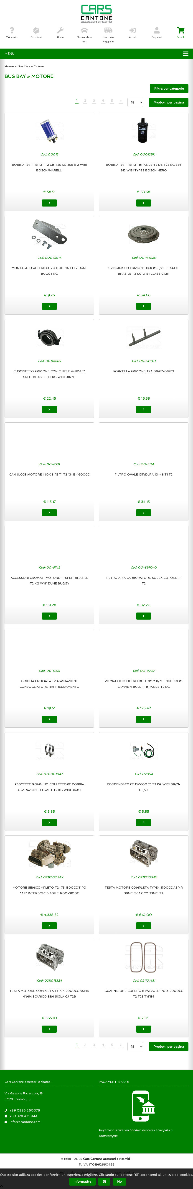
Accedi (132, 32)
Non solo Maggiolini (108, 35)
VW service (12, 32)
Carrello (181, 32)
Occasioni (36, 32)
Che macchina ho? (84, 35)
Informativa (82, 1181)
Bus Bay (24, 66)
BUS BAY (15, 76)
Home (9, 66)
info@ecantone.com (25, 1122)
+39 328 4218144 (24, 1116)
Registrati (157, 32)
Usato (60, 32)
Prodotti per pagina (168, 102)
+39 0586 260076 (25, 1110)
